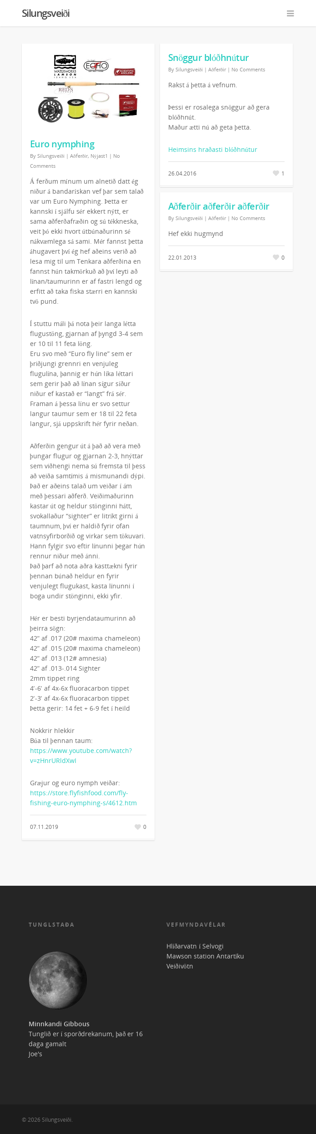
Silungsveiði (46, 13)
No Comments (248, 69)
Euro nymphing (62, 144)
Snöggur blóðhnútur (208, 57)
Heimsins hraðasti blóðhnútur (212, 149)
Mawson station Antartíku (205, 956)
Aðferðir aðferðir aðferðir (219, 206)
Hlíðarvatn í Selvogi (195, 946)
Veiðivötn (179, 966)
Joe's (35, 1053)
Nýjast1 (99, 155)
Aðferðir (79, 155)
